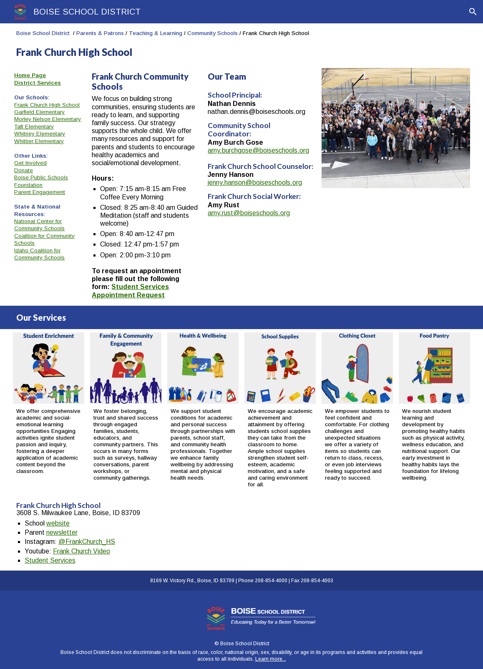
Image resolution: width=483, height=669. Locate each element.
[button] (473, 12)
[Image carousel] (396, 128)
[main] (241, 44)
